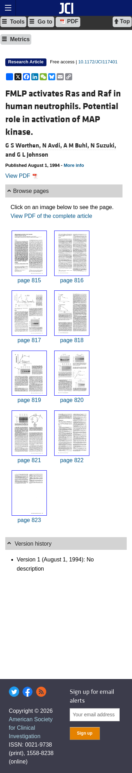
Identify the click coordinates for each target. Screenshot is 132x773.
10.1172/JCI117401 (98, 61)
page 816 (72, 280)
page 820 (72, 400)
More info (74, 165)
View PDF (21, 176)
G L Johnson (32, 155)
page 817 (29, 340)
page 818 (72, 340)
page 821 (29, 460)
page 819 (29, 400)
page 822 (72, 460)
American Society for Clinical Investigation (31, 727)
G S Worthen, (23, 146)
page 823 (29, 520)
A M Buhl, (76, 146)
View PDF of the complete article (51, 216)
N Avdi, (52, 146)
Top (122, 21)
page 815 (29, 280)
